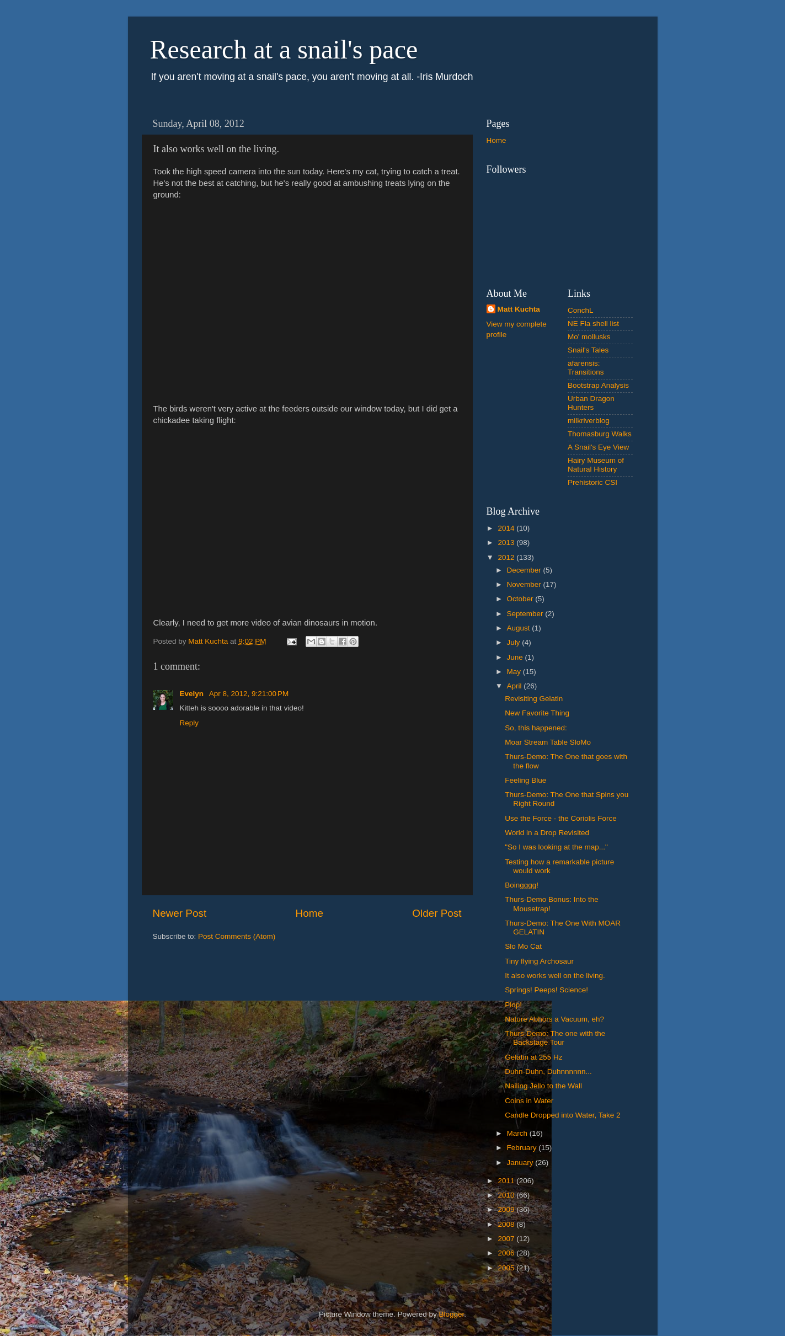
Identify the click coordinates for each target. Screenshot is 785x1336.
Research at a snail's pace (284, 49)
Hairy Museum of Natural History (596, 464)
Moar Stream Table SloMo (548, 742)
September (526, 614)
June (516, 657)
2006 (507, 1253)
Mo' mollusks (589, 337)
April (515, 686)
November (525, 584)
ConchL (581, 310)
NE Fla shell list (593, 323)
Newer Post (180, 913)
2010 (507, 1195)
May (515, 671)
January (521, 1162)
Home (309, 913)
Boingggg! (521, 885)
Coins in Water (529, 1101)
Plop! (513, 1005)
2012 (507, 557)
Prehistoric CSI (592, 482)
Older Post (436, 913)
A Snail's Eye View (598, 447)
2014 (507, 528)
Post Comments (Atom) (236, 936)
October (521, 599)
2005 (507, 1268)
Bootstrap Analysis (598, 385)
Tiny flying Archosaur (539, 961)
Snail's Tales (588, 350)
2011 (507, 1181)
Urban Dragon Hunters (591, 403)
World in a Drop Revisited (547, 833)
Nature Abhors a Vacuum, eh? (554, 1019)
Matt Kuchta (519, 309)
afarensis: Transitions (586, 367)
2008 (507, 1224)
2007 (507, 1239)
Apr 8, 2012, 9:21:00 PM (249, 694)
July (514, 642)
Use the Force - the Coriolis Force (561, 818)
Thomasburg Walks (600, 434)
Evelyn (193, 694)
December (525, 570)
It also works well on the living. (555, 975)
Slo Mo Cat (523, 946)
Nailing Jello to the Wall (543, 1086)
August (519, 628)
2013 (507, 542)
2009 (507, 1209)
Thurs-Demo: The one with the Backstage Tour (555, 1037)
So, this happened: (536, 728)
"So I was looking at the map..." (556, 847)
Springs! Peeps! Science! (546, 990)
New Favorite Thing (537, 713)
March (518, 1133)
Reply (189, 723)
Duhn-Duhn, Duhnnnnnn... (548, 1071)
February (523, 1147)
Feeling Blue (525, 780)
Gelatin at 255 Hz (533, 1057)
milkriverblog (589, 420)
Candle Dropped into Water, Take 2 (562, 1115)
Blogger (451, 1314)
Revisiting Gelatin (534, 698)
